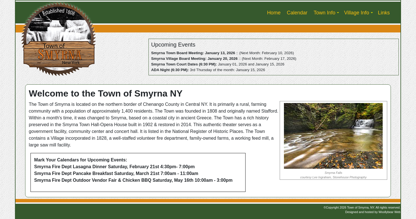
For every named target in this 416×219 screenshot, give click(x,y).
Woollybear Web (389, 212)
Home (274, 13)
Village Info (356, 13)
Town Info (324, 13)
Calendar (297, 13)
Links (384, 13)
